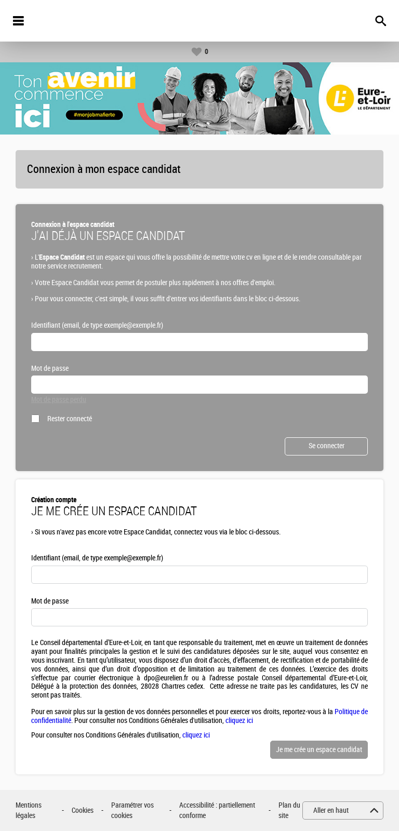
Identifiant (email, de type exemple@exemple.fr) (97, 325)
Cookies (83, 810)
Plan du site (289, 810)
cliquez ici (239, 720)
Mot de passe (50, 368)
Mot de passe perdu (58, 399)
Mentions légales (29, 810)
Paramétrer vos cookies (132, 810)
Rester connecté (69, 418)
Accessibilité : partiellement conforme (217, 810)
